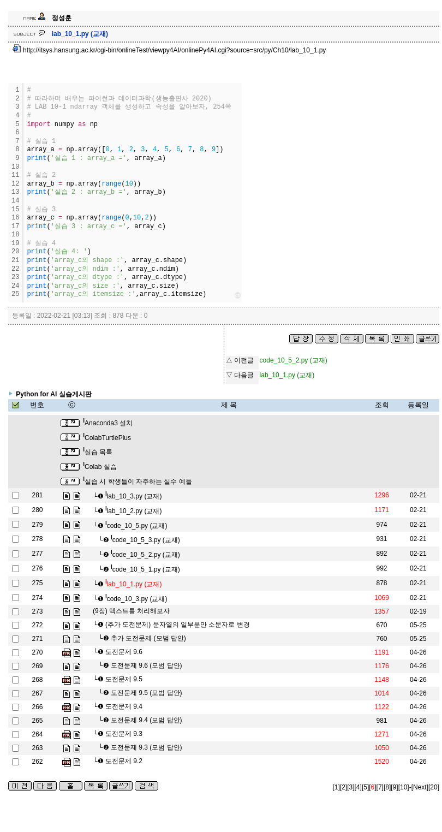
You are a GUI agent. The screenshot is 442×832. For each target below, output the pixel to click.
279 (37, 524)
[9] (394, 787)
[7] (380, 787)
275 (37, 583)
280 (37, 510)
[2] (343, 787)
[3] (350, 787)
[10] (403, 787)
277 (37, 553)
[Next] (419, 787)
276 (37, 568)
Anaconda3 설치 (108, 423)
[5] (365, 787)
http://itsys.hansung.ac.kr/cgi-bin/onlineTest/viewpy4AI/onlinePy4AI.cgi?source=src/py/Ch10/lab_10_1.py (169, 50)
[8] (387, 787)
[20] (433, 787)
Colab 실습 (99, 467)
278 (37, 539)
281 (37, 495)
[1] (336, 787)
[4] (358, 787)
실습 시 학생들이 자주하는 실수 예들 (137, 481)
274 (37, 598)
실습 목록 (97, 452)
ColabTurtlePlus (107, 438)
